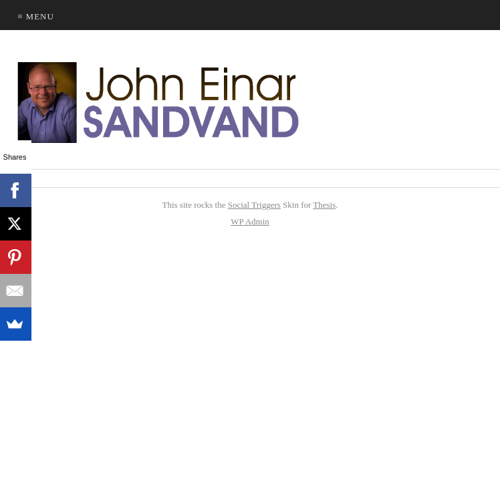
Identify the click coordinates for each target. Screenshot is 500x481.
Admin (250, 221)
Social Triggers (254, 205)
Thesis (324, 205)
